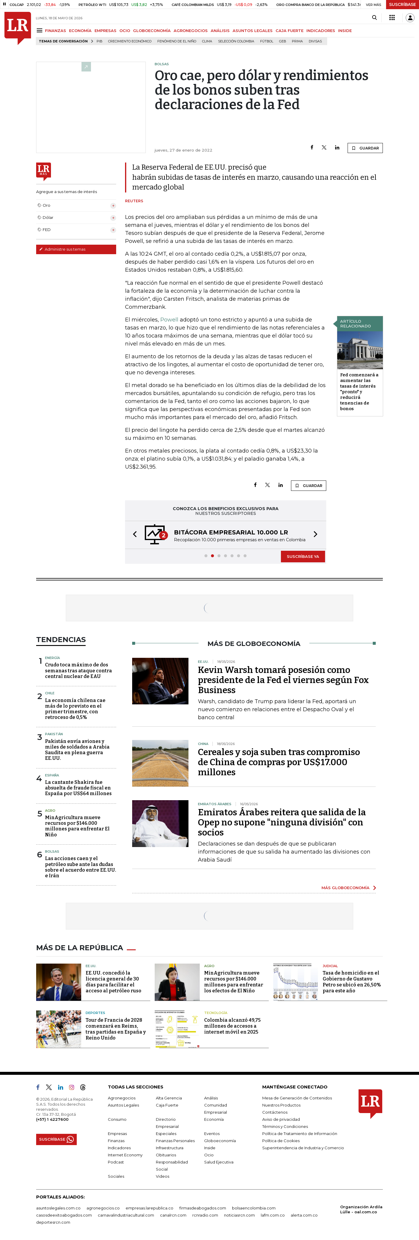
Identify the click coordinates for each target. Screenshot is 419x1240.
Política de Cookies (281, 1140)
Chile (50, 693)
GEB (282, 41)
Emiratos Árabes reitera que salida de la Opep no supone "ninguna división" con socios (282, 822)
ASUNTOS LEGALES (253, 30)
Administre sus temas (62, 249)
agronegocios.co (103, 1208)
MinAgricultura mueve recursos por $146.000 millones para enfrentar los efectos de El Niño (233, 982)
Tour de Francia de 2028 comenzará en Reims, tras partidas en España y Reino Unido (116, 1029)
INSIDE (345, 30)
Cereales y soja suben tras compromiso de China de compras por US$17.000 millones (279, 762)
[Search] (374, 18)
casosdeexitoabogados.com (64, 1215)
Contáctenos (274, 1112)
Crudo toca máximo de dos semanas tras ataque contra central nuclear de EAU (78, 670)
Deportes (95, 1013)
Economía (214, 1119)
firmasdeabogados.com (202, 1208)
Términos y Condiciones (285, 1126)
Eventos (212, 1133)
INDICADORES (320, 30)
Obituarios (166, 1155)
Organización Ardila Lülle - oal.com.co (361, 1209)
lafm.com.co (273, 1215)
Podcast (116, 1162)
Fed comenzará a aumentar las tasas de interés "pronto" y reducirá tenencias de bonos (359, 391)
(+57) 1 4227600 (52, 1119)
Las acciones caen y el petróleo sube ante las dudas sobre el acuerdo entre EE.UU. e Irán (80, 867)
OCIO (124, 30)
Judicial (330, 966)
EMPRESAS (105, 30)
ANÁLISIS (220, 30)
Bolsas (52, 851)
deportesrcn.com (53, 1222)
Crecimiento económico (129, 41)
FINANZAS (55, 30)
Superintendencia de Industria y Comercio (303, 1147)
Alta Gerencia (169, 1098)
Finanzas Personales (175, 1140)
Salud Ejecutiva (219, 1162)
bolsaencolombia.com (254, 1208)
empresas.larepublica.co (149, 1208)
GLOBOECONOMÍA (152, 30)
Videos (162, 1176)
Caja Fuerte (167, 1105)
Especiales (166, 1133)
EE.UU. (91, 966)
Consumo (117, 1119)
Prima (297, 41)
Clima (207, 41)
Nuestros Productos (281, 1105)
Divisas (315, 41)
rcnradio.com (205, 1215)
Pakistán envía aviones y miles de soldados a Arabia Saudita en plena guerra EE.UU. (77, 749)
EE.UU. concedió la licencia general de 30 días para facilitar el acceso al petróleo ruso (113, 982)
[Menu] (40, 30)
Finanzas (116, 1140)
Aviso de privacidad (281, 1119)
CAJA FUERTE (289, 30)
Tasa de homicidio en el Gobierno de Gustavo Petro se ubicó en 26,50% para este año (352, 982)
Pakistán (54, 734)
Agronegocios (121, 1098)
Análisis (211, 1098)
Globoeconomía (220, 1140)
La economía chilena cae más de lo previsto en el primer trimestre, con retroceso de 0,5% (75, 709)
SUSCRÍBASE (402, 4)
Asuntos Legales (123, 1105)
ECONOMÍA (80, 30)
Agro (50, 810)
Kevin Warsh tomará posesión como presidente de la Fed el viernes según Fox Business (283, 680)
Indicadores (119, 1147)
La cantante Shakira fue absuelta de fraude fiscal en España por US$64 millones (78, 787)
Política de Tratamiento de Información (299, 1133)
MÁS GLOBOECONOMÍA (346, 887)
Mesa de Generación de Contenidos (297, 1098)
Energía (52, 658)
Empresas (117, 1133)
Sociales (116, 1176)
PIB (99, 41)
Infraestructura (169, 1147)
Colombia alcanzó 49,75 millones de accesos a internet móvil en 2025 (232, 1026)
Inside (209, 1147)
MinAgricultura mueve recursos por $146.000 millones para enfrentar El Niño (77, 826)
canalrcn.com (173, 1215)
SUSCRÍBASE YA (303, 556)
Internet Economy (125, 1155)
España (52, 775)
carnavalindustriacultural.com (126, 1215)
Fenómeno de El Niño (176, 41)
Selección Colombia (236, 41)
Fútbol (266, 41)
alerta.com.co (304, 1215)
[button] (133, 535)
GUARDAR (365, 148)
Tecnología (215, 1013)
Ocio (209, 1155)
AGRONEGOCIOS (191, 30)
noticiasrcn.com (239, 1215)
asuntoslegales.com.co (58, 1208)
